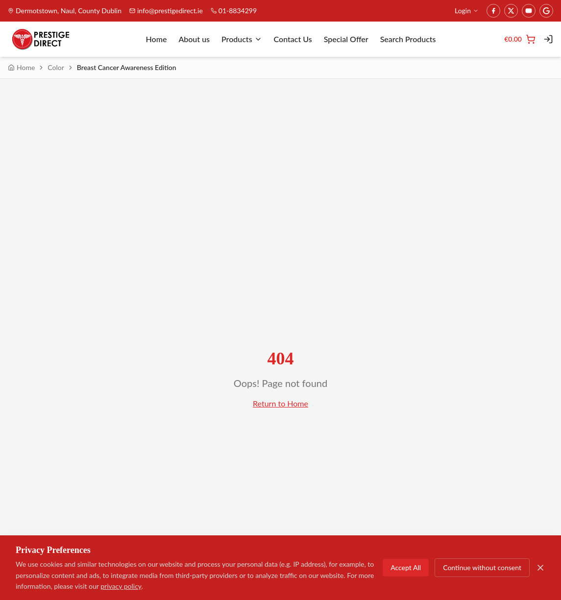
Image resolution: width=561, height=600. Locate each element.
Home (156, 39)
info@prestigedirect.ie (166, 10)
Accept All (405, 567)
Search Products (408, 39)
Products (241, 39)
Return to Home (280, 403)
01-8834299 (234, 10)
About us (194, 39)
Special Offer (346, 39)
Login (467, 10)
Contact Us (293, 39)
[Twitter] (511, 11)
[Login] (548, 39)
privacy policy (120, 586)
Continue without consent (482, 567)
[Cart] (520, 39)
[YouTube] (529, 11)
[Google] (546, 11)
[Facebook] (493, 11)
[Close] (540, 568)
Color (56, 67)
